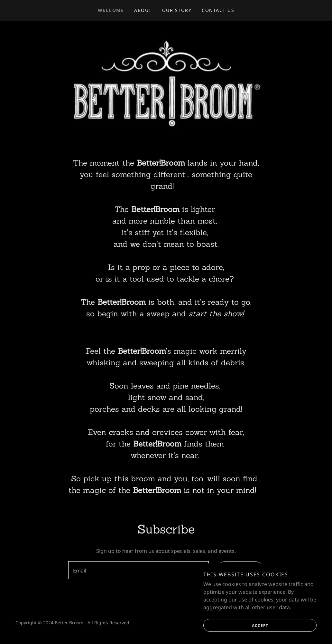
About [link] (143, 10)
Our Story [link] (176, 10)
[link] (166, 81)
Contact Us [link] (218, 10)
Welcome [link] (111, 10)
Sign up (234, 570)
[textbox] (138, 570)
